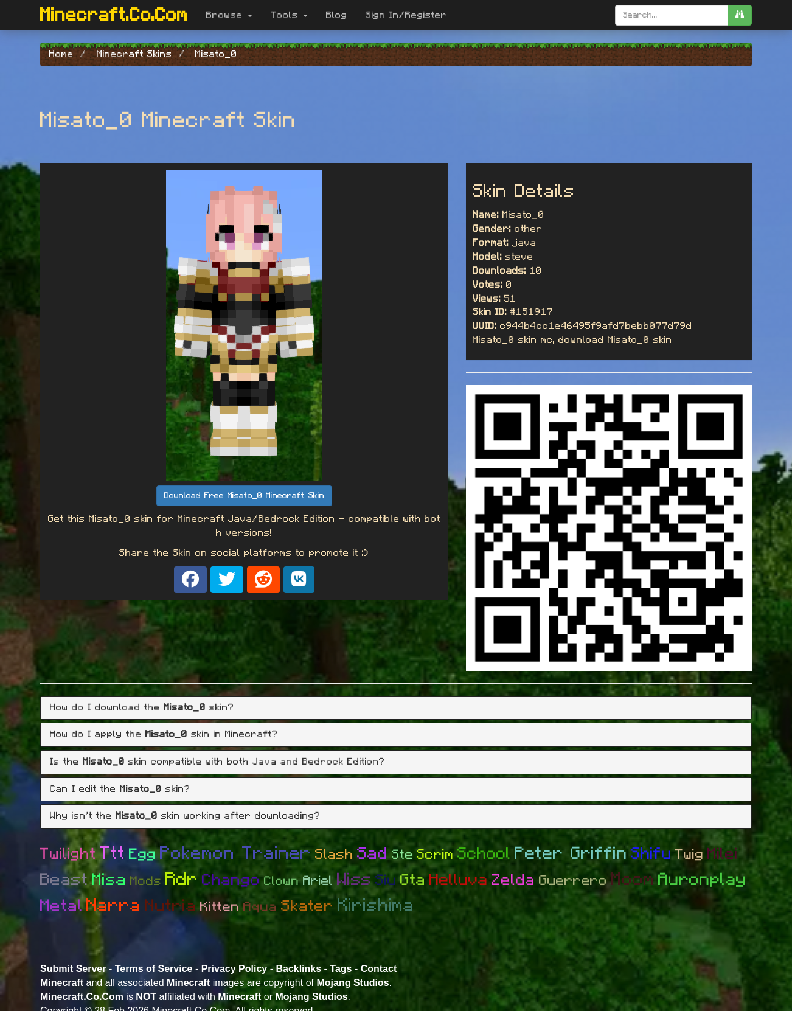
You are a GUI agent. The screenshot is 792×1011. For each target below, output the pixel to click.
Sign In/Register (406, 15)
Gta (413, 880)
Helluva (458, 880)
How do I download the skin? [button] (142, 707)
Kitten (220, 907)
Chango (231, 880)
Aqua (260, 907)
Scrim (435, 855)
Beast (64, 880)
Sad (372, 854)
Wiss (354, 880)
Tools (289, 15)
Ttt (112, 853)
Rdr (181, 879)
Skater (307, 906)
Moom (633, 879)
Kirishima (376, 906)
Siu (386, 880)
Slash (334, 855)
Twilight (68, 854)
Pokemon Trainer (235, 853)
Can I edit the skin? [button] (120, 789)
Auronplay (702, 880)
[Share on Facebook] (190, 579)
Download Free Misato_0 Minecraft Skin (244, 496)
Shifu (651, 854)
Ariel (318, 881)
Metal (61, 906)
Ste (402, 854)
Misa (109, 880)
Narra (113, 906)
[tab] (396, 708)
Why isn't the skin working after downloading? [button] (185, 816)
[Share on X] (226, 579)
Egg (142, 854)
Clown (281, 881)
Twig (689, 855)
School (484, 854)
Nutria (170, 906)
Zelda (513, 880)
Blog (336, 15)
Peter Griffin (571, 854)
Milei (722, 854)
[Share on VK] (298, 579)
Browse (229, 15)
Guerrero (573, 881)
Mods (146, 881)
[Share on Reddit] (263, 579)
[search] (740, 15)
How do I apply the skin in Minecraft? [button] (164, 734)
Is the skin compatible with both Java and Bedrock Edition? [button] (217, 761)
